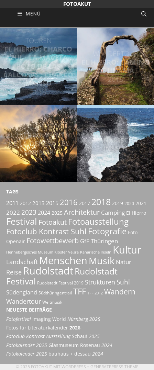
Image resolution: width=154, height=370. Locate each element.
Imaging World (53, 319)
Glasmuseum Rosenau (59, 345)
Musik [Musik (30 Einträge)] (101, 261)
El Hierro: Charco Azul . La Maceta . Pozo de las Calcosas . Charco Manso (38, 66)
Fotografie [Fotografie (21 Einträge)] (107, 231)
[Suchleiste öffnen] (144, 13)
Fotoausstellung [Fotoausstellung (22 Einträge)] (98, 221)
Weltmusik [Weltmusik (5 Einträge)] (52, 302)
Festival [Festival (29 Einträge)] (21, 221)
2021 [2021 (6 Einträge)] (140, 203)
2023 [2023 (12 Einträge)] (28, 212)
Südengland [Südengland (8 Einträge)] (21, 292)
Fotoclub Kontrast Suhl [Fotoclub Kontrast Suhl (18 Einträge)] (46, 231)
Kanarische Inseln (116, 144)
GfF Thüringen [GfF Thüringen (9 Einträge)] (99, 241)
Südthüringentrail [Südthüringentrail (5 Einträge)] (55, 293)
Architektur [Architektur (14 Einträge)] (82, 212)
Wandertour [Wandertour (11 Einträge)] (23, 301)
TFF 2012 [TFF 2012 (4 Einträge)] (95, 293)
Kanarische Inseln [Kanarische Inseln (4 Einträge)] (95, 252)
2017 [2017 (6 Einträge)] (84, 203)
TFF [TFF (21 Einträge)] (79, 291)
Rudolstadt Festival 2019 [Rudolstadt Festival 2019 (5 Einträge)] (60, 283)
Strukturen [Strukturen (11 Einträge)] (100, 282)
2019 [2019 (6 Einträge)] (117, 203)
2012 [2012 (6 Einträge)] (25, 203)
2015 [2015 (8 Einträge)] (52, 203)
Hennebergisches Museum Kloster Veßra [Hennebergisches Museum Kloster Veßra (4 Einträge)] (42, 252)
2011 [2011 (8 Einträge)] (12, 203)
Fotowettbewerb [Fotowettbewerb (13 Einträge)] (52, 240)
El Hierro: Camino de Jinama (116, 66)
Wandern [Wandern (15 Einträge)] (119, 291)
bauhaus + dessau (54, 354)
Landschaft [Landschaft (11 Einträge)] (22, 261)
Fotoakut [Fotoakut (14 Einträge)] (52, 222)
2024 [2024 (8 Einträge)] (44, 212)
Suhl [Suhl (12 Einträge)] (123, 282)
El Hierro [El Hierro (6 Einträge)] (136, 213)
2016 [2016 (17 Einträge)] (69, 202)
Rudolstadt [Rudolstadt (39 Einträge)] (48, 270)
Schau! (53, 336)
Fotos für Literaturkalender (43, 328)
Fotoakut (77, 3)
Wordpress (74, 367)
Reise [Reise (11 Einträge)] (14, 272)
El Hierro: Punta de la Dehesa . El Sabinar (38, 143)
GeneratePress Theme (114, 367)
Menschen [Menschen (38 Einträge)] (63, 260)
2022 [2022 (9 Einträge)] (13, 212)
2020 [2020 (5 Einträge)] (129, 203)
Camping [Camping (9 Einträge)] (113, 212)
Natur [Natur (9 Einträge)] (123, 262)
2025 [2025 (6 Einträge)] (57, 213)
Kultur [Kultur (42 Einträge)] (127, 250)
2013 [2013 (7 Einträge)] (38, 203)
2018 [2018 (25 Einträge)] (101, 202)
